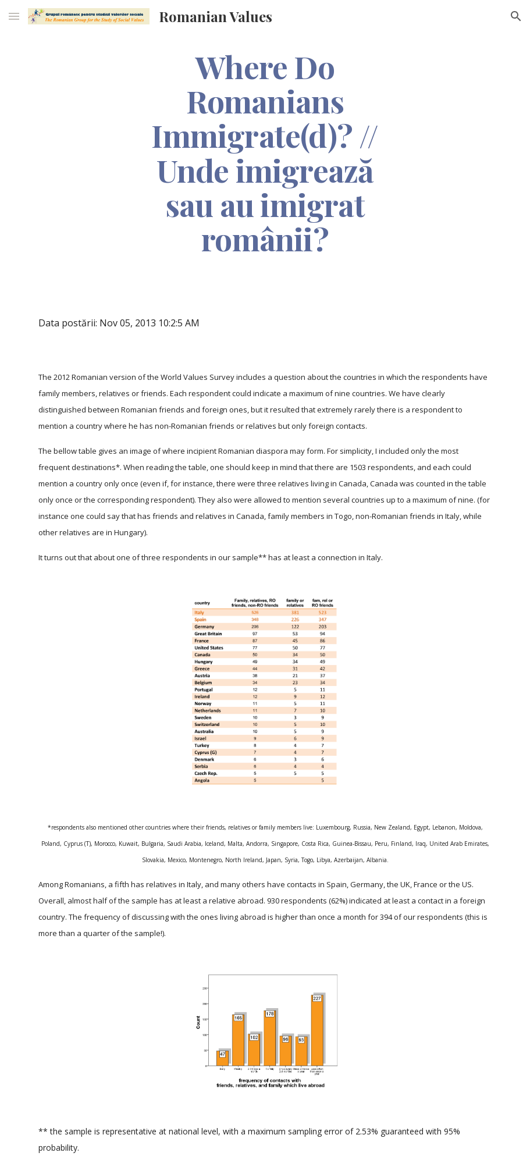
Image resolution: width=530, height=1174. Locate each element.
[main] (265, 152)
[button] (14, 16)
